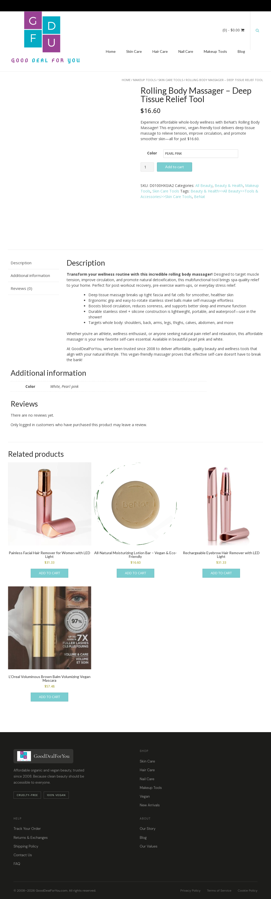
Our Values (148, 844)
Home (111, 51)
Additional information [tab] (30, 273)
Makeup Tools (215, 51)
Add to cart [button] (49, 570)
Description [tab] (21, 260)
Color (152, 153)
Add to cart (174, 166)
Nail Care (185, 51)
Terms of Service (219, 888)
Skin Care (134, 51)
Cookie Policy (248, 888)
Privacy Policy (190, 888)
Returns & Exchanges (30, 835)
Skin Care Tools (170, 80)
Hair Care (160, 51)
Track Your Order (27, 826)
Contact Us (22, 852)
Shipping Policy (25, 844)
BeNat (199, 196)
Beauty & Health (229, 185)
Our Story (148, 826)
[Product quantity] (147, 167)
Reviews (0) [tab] (21, 286)
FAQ (16, 861)
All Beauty (204, 185)
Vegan (145, 794)
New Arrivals (150, 803)
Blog (241, 51)
